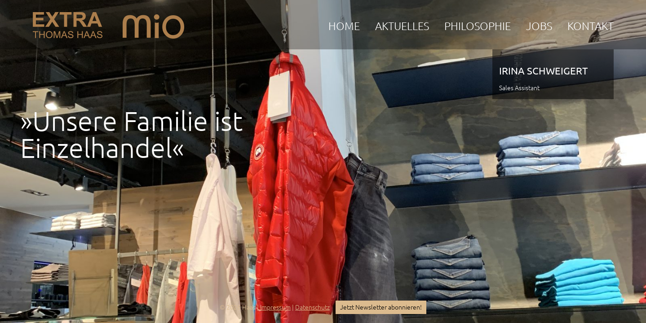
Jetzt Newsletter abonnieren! (381, 307)
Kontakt (590, 26)
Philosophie (477, 26)
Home (344, 26)
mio (153, 23)
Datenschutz (312, 307)
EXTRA (67, 23)
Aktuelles (402, 26)
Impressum (275, 307)
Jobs (539, 26)
